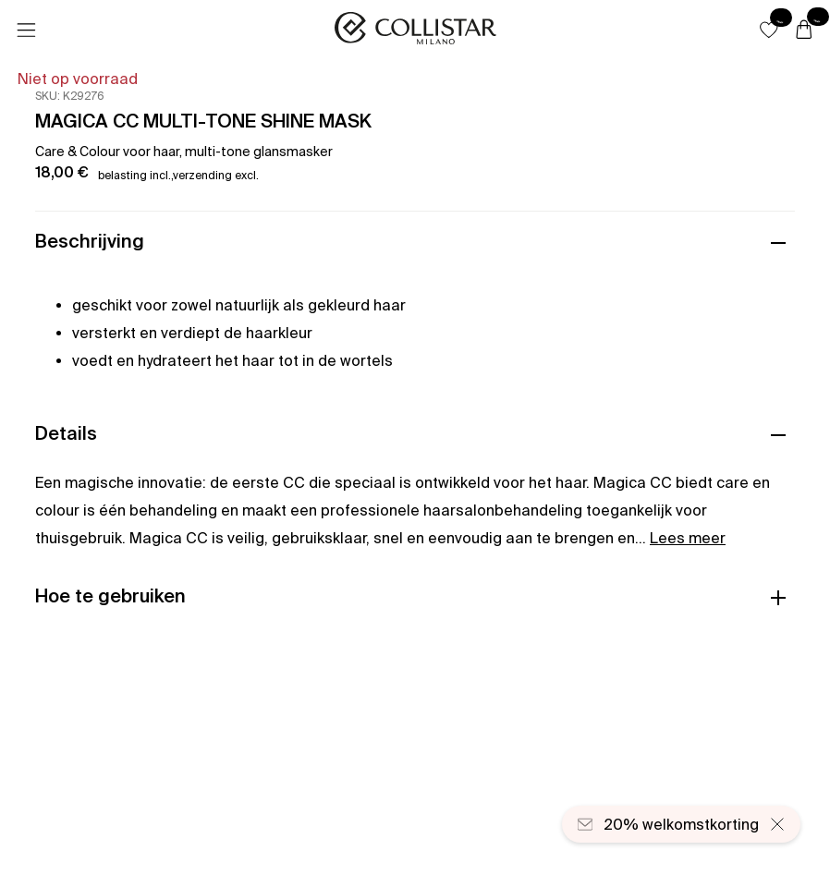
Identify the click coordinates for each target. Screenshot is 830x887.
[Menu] (25, 30)
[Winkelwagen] (804, 30)
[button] (769, 29)
